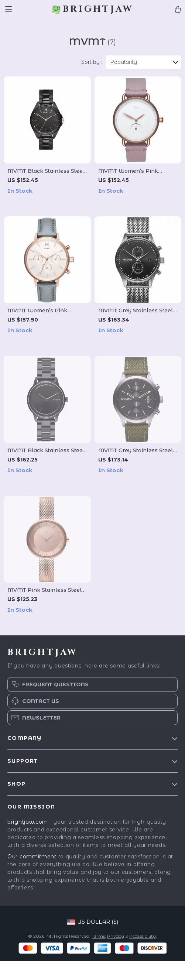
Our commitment (31, 856)
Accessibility (142, 936)
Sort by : (91, 62)
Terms (98, 936)
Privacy (115, 936)
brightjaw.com (27, 821)
